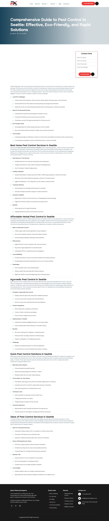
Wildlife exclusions (69, 506)
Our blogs (51, 499)
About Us (37, 4)
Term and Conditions (54, 505)
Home (31, 4)
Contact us (52, 502)
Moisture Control (68, 498)
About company (53, 493)
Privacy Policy (53, 508)
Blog (60, 4)
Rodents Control (68, 504)
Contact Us (66, 4)
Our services (52, 496)
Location (52, 4)
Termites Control (68, 501)
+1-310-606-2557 (88, 3)
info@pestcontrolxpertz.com (89, 498)
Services (44, 4)
